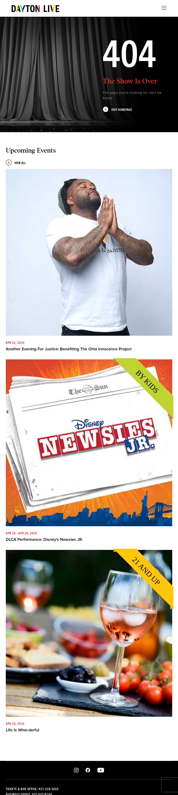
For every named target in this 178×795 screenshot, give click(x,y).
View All (16, 162)
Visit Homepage (117, 109)
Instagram (76, 770)
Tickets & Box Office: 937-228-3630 (32, 789)
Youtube (100, 770)
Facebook (88, 770)
